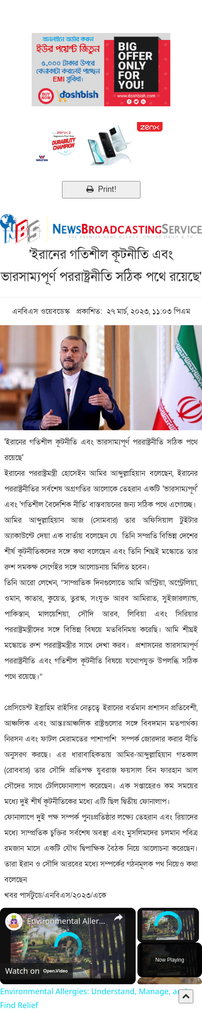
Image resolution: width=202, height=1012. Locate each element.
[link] (14, 921)
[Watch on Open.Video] (36, 971)
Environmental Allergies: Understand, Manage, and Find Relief (66, 921)
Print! (101, 189)
